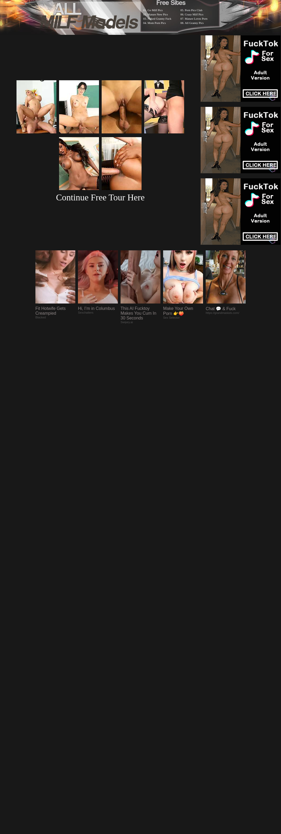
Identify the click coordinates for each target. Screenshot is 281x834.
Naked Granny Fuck (159, 18)
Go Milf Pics (155, 10)
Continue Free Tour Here (100, 197)
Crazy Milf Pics (194, 14)
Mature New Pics (158, 14)
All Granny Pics (194, 22)
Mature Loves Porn (196, 18)
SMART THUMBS (150, 695)
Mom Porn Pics (157, 22)
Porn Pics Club (194, 10)
